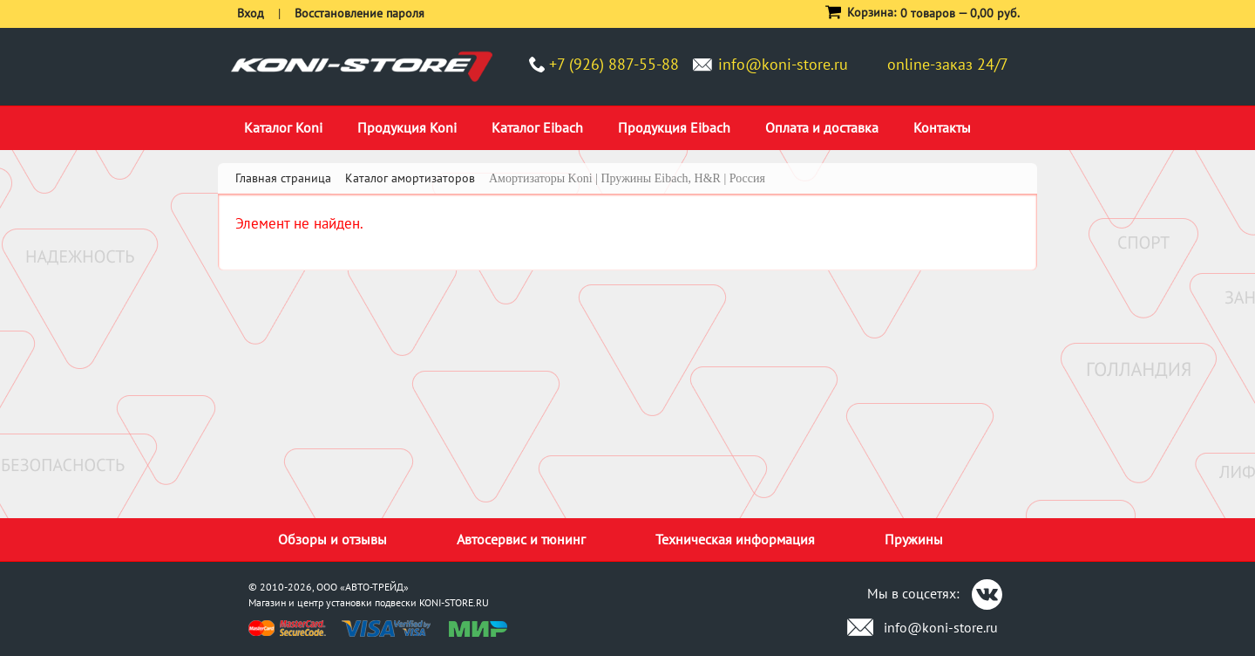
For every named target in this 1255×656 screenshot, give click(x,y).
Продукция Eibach (674, 127)
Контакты (942, 127)
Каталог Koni (283, 127)
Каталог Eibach (537, 127)
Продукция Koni (407, 127)
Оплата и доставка (821, 127)
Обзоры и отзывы (332, 539)
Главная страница (283, 178)
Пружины (914, 539)
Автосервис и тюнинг (521, 539)
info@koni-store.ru (783, 64)
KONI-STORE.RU (454, 602)
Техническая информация (735, 539)
